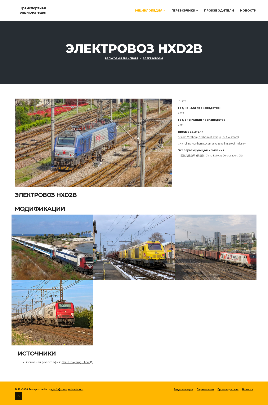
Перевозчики (184, 10)
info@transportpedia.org (68, 389)
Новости (248, 10)
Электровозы (153, 58)
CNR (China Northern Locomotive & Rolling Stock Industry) (212, 143)
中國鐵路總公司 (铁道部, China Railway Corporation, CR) (210, 155)
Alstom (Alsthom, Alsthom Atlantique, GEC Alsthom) (208, 137)
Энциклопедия (150, 10)
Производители (219, 10)
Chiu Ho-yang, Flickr (76, 362)
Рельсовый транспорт (121, 58)
